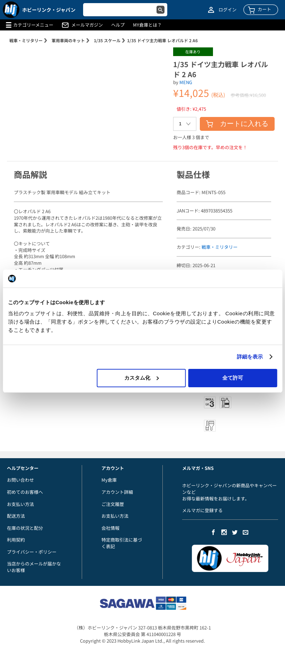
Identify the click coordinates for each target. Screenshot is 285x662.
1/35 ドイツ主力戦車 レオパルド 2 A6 (162, 40)
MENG (185, 82)
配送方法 (16, 516)
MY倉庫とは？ (147, 25)
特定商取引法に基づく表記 (121, 543)
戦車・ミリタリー (26, 40)
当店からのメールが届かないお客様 (34, 566)
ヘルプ (118, 25)
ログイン (228, 10)
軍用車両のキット (68, 40)
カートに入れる (237, 123)
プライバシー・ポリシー (31, 551)
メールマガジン (87, 25)
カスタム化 (141, 378)
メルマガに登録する (202, 510)
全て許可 (232, 378)
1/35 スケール (107, 40)
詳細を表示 (250, 357)
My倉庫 (109, 480)
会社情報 (110, 528)
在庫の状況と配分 (25, 528)
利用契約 (16, 539)
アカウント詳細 (117, 492)
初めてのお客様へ (25, 492)
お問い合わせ (20, 480)
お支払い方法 (20, 504)
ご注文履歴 (112, 504)
